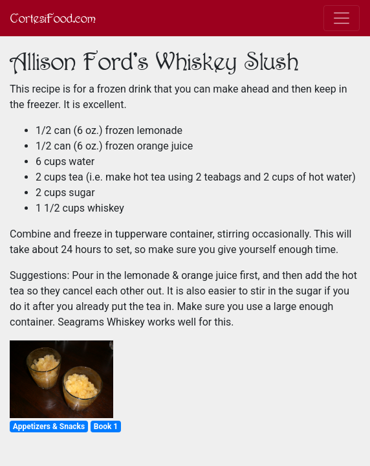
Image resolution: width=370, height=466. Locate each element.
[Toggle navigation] (341, 18)
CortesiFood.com (53, 18)
